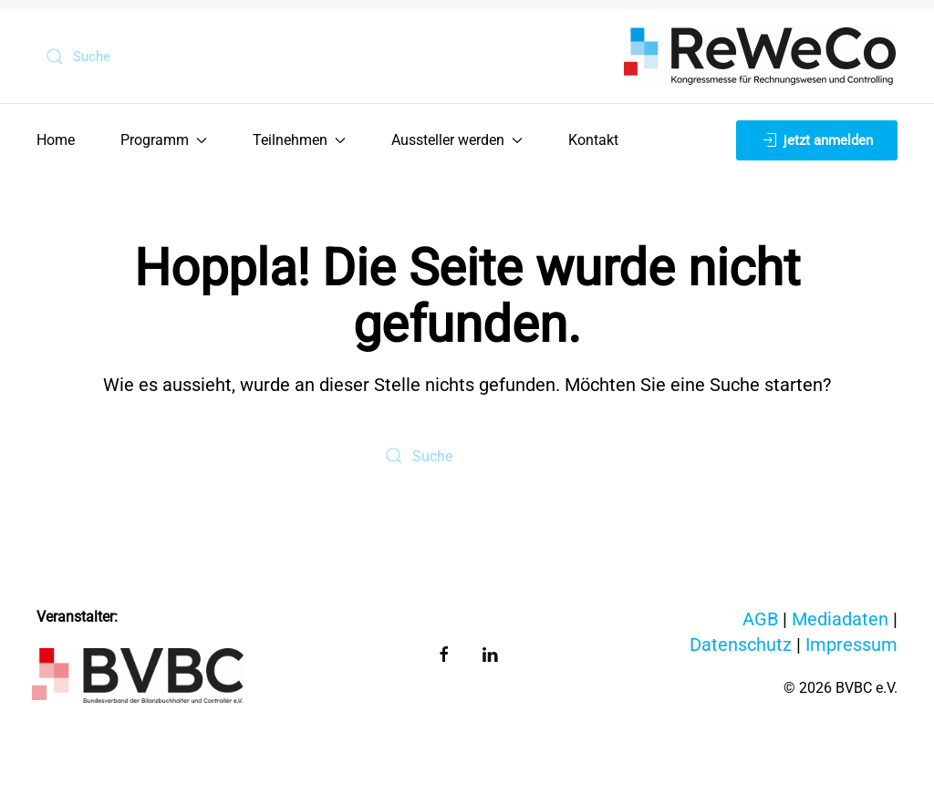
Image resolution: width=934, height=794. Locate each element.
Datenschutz (741, 644)
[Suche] (138, 56)
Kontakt (593, 140)
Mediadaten (840, 619)
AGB (760, 619)
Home (55, 140)
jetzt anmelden (817, 140)
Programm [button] (163, 140)
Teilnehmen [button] (299, 140)
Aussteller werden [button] (457, 140)
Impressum (851, 644)
